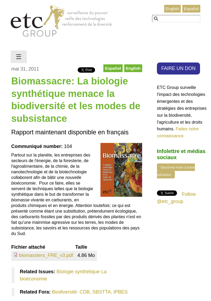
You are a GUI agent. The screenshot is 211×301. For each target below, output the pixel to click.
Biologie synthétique (78, 271)
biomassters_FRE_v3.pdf (46, 255)
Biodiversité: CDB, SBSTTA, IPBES (90, 292)
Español (191, 8)
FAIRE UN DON (178, 68)
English (172, 8)
